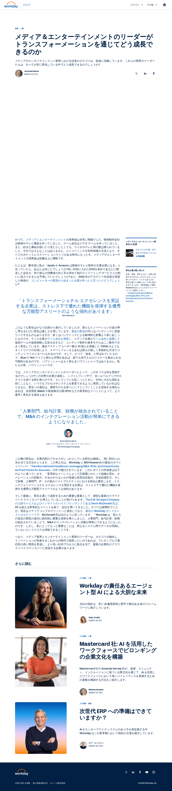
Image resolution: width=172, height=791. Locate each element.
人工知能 (83, 578)
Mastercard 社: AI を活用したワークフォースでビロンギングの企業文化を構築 (118, 650)
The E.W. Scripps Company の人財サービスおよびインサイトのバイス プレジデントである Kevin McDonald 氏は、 (68, 501)
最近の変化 (78, 331)
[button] (136, 73)
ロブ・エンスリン (96, 743)
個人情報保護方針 (40, 783)
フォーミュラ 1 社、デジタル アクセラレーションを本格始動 (146, 252)
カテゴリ (137, 4)
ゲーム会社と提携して (106, 339)
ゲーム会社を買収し (59, 339)
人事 (22, 28)
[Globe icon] (164, 5)
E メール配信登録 (58, 783)
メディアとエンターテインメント (46, 239)
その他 (152, 4)
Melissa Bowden (96, 689)
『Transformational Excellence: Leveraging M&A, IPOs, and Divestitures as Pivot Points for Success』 (139, 297)
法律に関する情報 (22, 783)
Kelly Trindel (94, 617)
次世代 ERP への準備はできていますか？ (116, 715)
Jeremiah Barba (31, 71)
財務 (16, 28)
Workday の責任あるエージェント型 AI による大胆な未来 (116, 589)
